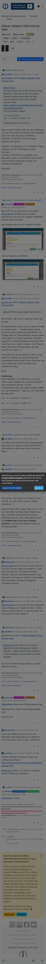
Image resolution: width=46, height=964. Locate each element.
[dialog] (23, 482)
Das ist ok (39, 488)
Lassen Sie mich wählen (11, 488)
